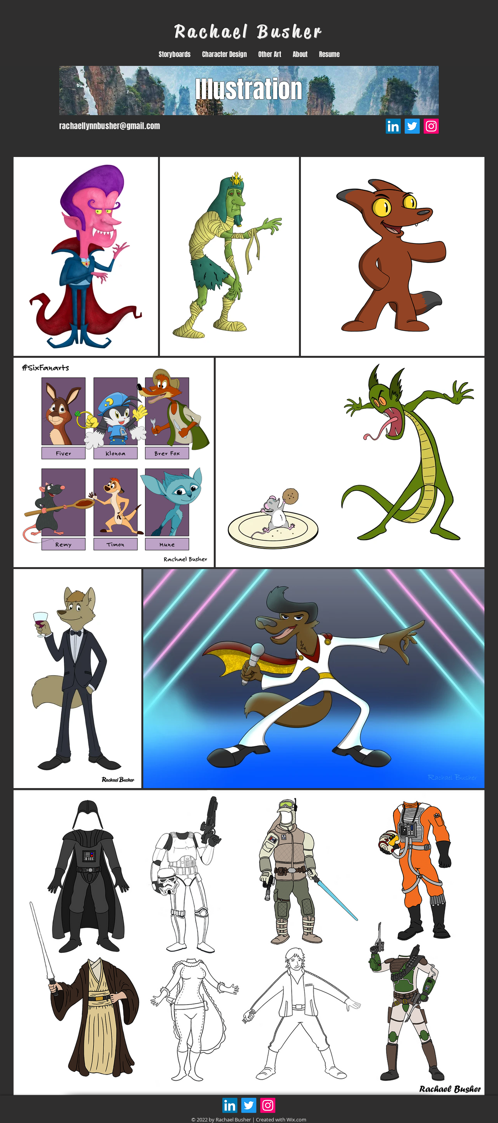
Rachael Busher (249, 31)
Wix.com (296, 1119)
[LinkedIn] (393, 126)
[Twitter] (412, 126)
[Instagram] (431, 126)
